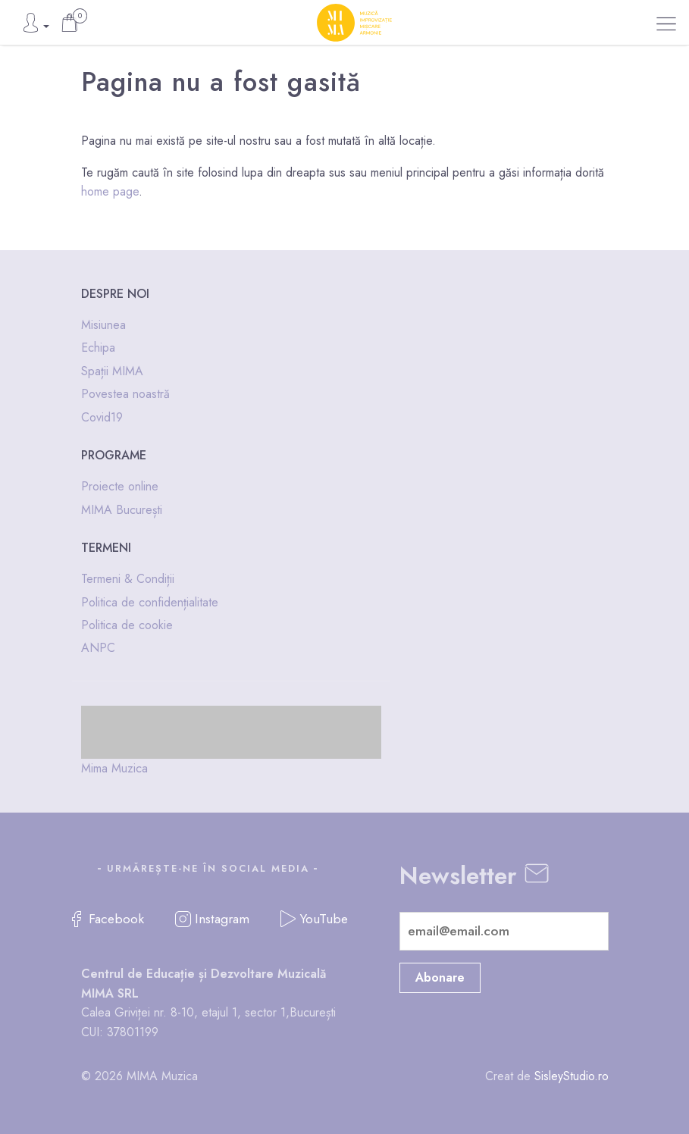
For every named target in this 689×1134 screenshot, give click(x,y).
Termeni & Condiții (127, 578)
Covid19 (102, 417)
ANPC (98, 647)
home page (110, 191)
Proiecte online (119, 486)
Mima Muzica (114, 768)
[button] (666, 24)
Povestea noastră (125, 394)
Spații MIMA (112, 371)
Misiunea (103, 325)
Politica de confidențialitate (149, 602)
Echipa (98, 347)
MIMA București (121, 509)
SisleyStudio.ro (571, 1076)
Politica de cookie (127, 625)
